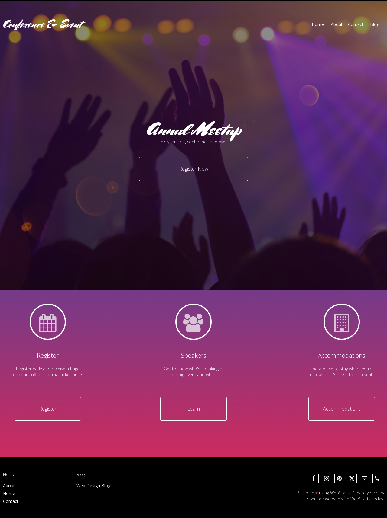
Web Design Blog (93, 485)
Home (9, 493)
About (9, 485)
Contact (10, 501)
